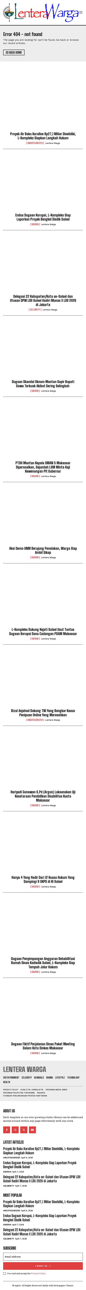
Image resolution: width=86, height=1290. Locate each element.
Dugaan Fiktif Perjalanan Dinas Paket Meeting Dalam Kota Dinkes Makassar (43, 1046)
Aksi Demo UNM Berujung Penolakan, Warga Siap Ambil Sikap (43, 550)
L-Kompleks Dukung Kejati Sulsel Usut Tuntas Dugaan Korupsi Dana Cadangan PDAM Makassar (43, 631)
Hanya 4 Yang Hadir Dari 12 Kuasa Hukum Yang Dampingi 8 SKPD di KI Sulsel (43, 879)
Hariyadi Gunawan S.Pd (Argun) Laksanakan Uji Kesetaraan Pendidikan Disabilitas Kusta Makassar (43, 796)
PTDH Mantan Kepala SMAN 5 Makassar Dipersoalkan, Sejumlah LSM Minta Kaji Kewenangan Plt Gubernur (43, 467)
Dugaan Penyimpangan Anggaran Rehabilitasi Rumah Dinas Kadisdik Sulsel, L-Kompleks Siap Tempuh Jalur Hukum (43, 963)
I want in (43, 1265)
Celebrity (35, 309)
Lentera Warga (52, 143)
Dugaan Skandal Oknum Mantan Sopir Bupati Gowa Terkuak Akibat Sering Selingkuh (43, 384)
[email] (43, 1257)
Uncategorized (35, 143)
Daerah (35, 224)
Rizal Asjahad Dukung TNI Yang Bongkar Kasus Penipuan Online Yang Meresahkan (43, 713)
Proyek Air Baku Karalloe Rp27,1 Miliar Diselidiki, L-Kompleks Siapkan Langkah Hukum (43, 136)
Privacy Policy (38, 1273)
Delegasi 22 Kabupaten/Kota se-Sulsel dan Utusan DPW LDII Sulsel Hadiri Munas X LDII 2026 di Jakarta (43, 300)
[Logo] (41, 12)
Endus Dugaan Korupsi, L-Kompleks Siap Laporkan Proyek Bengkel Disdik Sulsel (43, 217)
